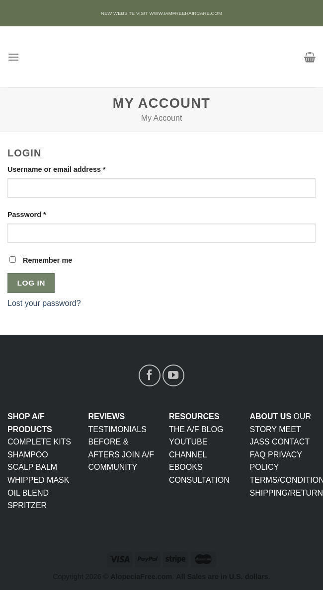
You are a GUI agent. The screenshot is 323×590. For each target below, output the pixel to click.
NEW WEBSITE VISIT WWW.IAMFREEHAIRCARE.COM (161, 13)
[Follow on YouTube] (173, 375)
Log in (31, 283)
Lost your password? (44, 303)
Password (26, 215)
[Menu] (13, 57)
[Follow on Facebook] (150, 375)
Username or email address (56, 169)
